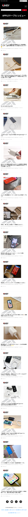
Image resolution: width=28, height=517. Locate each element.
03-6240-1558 (4, 0)
